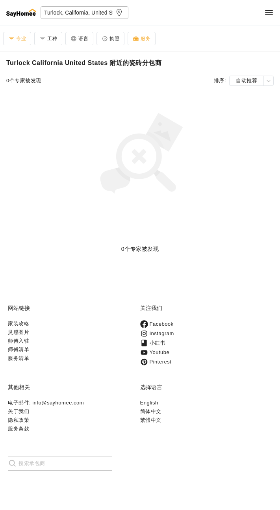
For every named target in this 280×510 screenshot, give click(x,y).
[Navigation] (269, 13)
